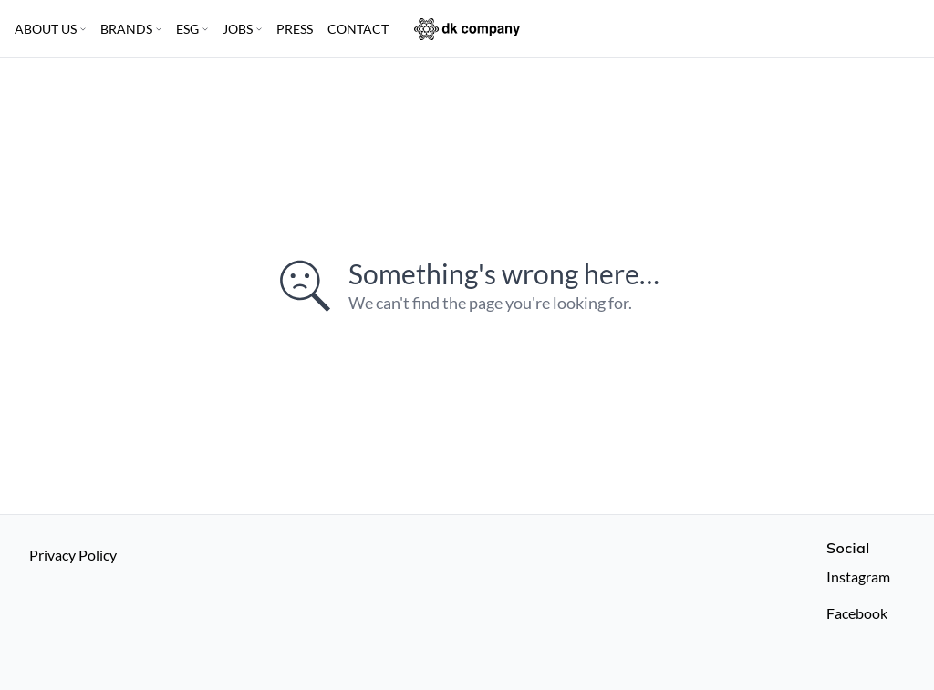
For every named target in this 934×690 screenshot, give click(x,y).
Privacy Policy (73, 554)
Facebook (856, 613)
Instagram (858, 576)
